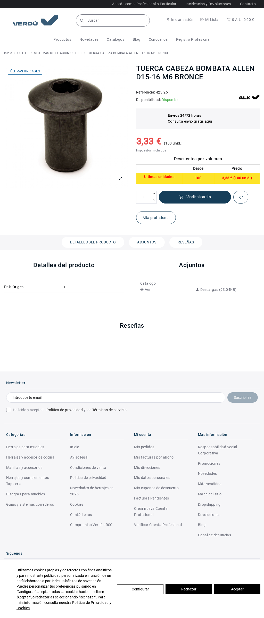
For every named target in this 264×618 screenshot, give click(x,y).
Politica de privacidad (88, 478)
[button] (62, 39)
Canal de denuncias (214, 535)
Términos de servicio (109, 410)
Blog (202, 525)
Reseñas (186, 242)
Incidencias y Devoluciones (208, 4)
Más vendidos (209, 484)
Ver (145, 289)
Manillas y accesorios (24, 467)
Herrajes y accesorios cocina (30, 457)
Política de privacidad (64, 410)
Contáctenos (81, 515)
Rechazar (188, 589)
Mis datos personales (152, 478)
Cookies (77, 504)
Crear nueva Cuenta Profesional (151, 511)
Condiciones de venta (88, 467)
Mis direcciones (147, 467)
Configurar (140, 589)
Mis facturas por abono (154, 457)
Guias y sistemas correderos (30, 504)
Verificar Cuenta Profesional (158, 525)
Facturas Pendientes (151, 498)
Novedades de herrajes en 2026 (92, 491)
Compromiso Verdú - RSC (91, 525)
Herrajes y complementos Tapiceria (27, 481)
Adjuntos (146, 242)
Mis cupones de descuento (156, 488)
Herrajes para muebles (25, 447)
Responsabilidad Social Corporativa (217, 450)
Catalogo (148, 283)
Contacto (248, 4)
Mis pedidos (144, 447)
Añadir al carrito (195, 197)
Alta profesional (156, 218)
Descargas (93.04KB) (216, 289)
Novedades (207, 473)
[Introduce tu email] (115, 397)
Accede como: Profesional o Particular (144, 4)
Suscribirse (242, 397)
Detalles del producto (93, 242)
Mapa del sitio (210, 494)
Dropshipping (209, 504)
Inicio (74, 447)
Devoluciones (209, 515)
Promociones (209, 463)
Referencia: (145, 92)
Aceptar (237, 589)
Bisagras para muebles (25, 494)
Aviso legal (79, 457)
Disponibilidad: (148, 100)
